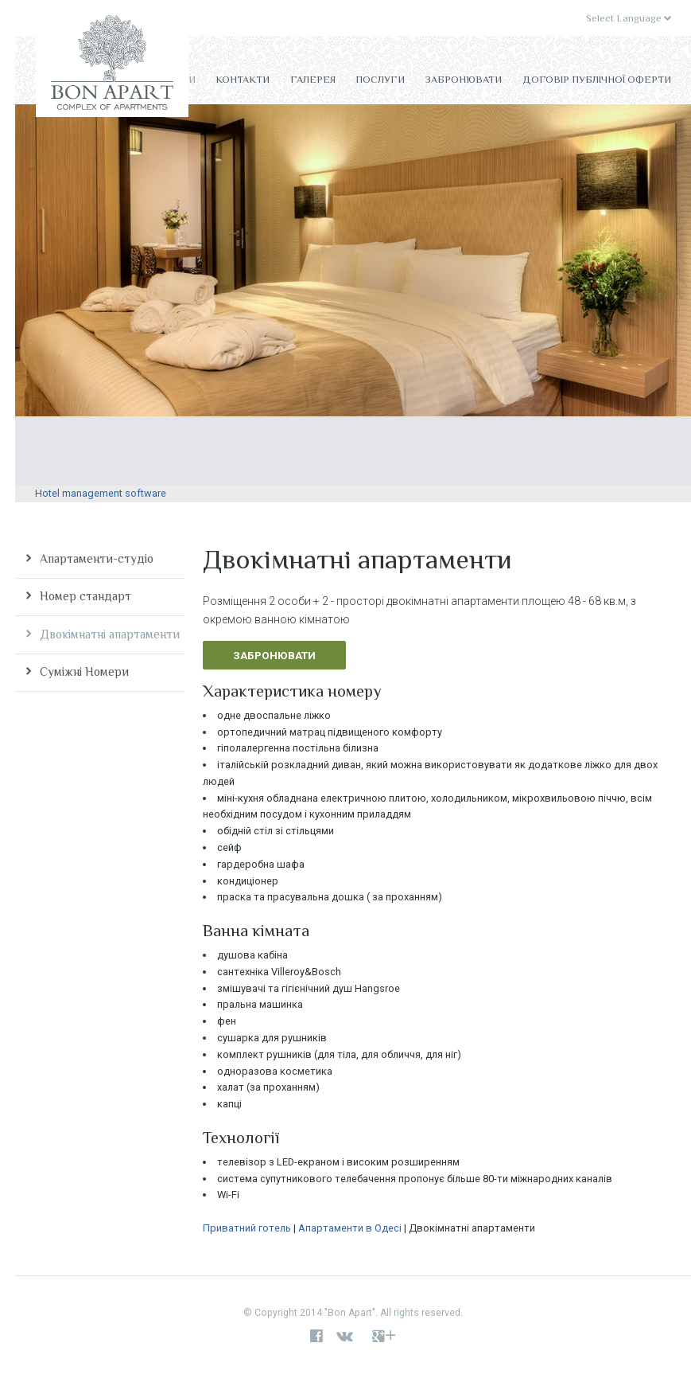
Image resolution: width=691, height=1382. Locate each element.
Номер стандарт (85, 596)
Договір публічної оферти (596, 79)
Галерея (313, 79)
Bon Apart (112, 66)
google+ (384, 1336)
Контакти (242, 79)
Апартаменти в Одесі (350, 1228)
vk (348, 1336)
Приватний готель (247, 1228)
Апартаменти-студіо (96, 558)
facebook (316, 1336)
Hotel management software (100, 493)
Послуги (380, 79)
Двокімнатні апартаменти (110, 634)
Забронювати (463, 79)
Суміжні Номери (84, 671)
